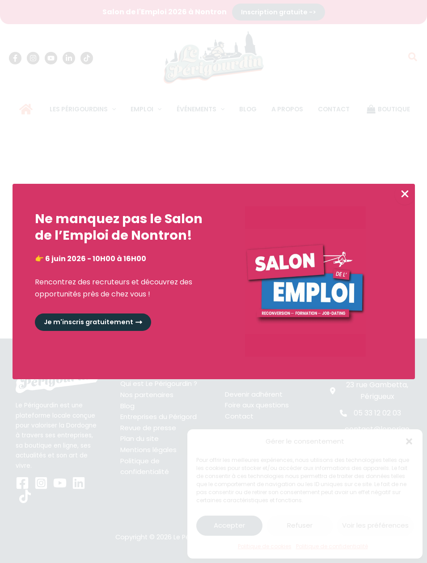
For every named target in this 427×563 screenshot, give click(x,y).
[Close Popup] (405, 194)
